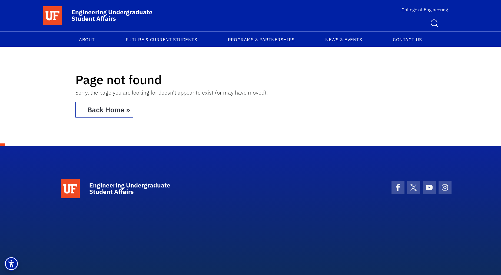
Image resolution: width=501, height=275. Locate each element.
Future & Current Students (161, 40)
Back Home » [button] (108, 109)
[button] (11, 264)
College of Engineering (425, 10)
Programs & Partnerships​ (261, 40)
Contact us (407, 40)
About (87, 40)
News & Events (343, 40)
